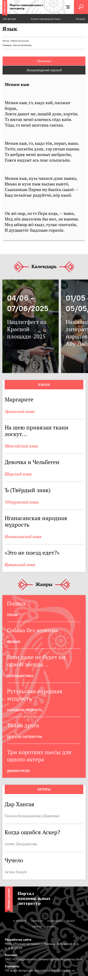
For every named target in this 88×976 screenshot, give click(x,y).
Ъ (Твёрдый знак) (27, 490)
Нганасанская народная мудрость (36, 521)
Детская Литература (24, 737)
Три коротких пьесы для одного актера (39, 756)
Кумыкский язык (20, 564)
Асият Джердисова (21, 843)
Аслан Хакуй (16, 872)
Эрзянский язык (19, 411)
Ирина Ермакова (22, 45)
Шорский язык (18, 474)
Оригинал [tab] (44, 61)
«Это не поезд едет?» (32, 552)
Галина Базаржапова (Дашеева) (32, 815)
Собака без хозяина (32, 630)
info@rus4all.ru (63, 970)
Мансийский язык (21, 446)
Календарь (44, 267)
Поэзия (80, 19)
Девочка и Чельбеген (33, 462)
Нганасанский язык (23, 536)
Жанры (44, 584)
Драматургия (18, 771)
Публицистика (20, 676)
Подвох (16, 603)
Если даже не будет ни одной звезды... (36, 660)
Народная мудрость (24, 710)
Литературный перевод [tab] (44, 70)
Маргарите (19, 399)
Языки (44, 385)
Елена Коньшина (20, 40)
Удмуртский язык (21, 502)
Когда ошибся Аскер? (32, 832)
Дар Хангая (19, 804)
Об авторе (9, 19)
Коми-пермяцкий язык (46, 19)
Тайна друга (23, 725)
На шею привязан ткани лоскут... (37, 431)
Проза (12, 615)
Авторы (44, 789)
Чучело (14, 860)
